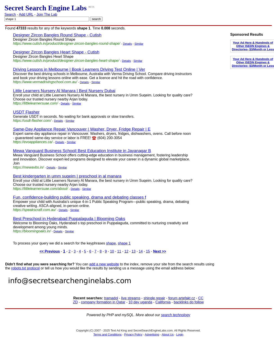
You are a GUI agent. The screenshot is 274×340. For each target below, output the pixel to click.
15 (148, 251)
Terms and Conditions (107, 334)
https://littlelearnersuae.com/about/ (40, 189)
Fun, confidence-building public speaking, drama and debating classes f (79, 197)
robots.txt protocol (25, 268)
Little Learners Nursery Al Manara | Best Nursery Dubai (64, 90)
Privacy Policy (133, 334)
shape (111, 243)
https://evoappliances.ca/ (33, 142)
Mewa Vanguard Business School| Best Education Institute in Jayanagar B (82, 150)
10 (112, 251)
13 (134, 251)
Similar (138, 43)
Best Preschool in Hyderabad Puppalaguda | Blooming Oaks (69, 218)
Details (127, 43)
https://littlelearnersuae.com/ (35, 103)
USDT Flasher (26, 112)
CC (200, 298)
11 (119, 251)
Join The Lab (47, 14)
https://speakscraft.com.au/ (34, 210)
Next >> (159, 251)
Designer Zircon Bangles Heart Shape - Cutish (56, 52)
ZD (75, 302)
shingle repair (154, 298)
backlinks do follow (189, 302)
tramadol (111, 298)
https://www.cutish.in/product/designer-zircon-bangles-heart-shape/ (66, 60)
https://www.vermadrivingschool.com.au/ (45, 82)
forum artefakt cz (181, 298)
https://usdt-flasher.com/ (32, 120)
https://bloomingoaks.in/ (32, 231)
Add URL (26, 14)
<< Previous (49, 251)
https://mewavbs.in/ (28, 167)
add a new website (104, 264)
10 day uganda (140, 302)
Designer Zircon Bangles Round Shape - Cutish (57, 35)
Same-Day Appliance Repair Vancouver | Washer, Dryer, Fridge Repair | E (82, 129)
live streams (130, 298)
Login (179, 334)
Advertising (152, 334)
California (163, 302)
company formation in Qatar (103, 302)
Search (10, 14)
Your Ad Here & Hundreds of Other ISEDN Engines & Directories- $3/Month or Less (253, 46)
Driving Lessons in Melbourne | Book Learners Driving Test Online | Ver (79, 69)
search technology (175, 315)
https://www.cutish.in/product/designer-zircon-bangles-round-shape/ (66, 43)
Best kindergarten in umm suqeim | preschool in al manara (67, 176)
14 (141, 251)
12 (126, 251)
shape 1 (124, 243)
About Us (167, 334)
